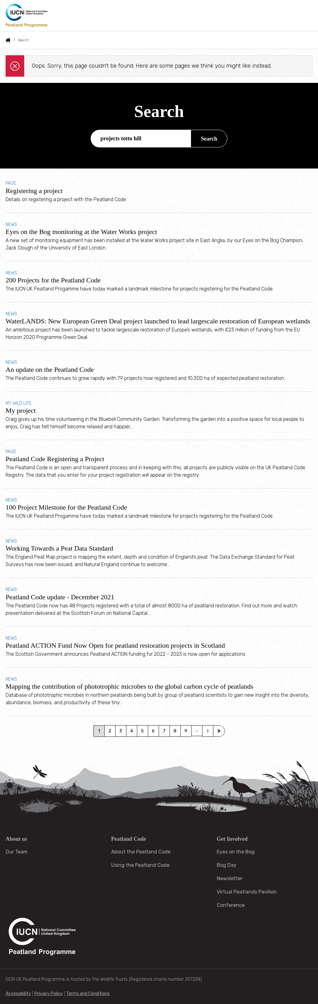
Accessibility (18, 993)
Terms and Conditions (88, 993)
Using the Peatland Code (140, 865)
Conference (231, 905)
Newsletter (230, 878)
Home (8, 40)
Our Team (17, 852)
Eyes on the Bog (236, 852)
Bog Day (226, 865)
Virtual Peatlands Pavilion (247, 892)
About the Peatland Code (140, 852)
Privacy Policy (48, 993)
